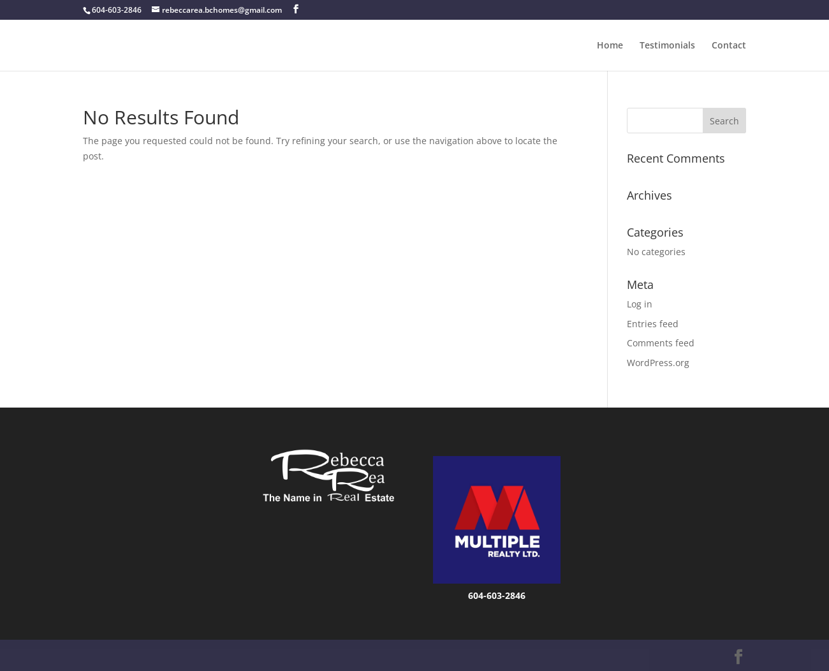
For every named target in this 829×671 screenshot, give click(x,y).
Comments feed (660, 343)
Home (610, 46)
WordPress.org (658, 363)
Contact (729, 46)
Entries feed (653, 324)
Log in (639, 304)
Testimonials (667, 46)
